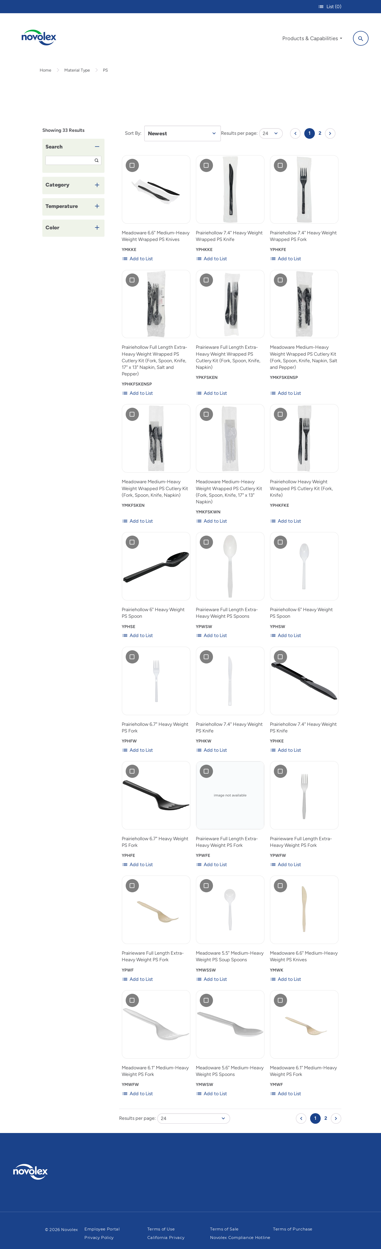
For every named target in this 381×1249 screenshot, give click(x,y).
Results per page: (239, 138)
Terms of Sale (224, 1229)
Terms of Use (161, 1229)
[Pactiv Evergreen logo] (41, 1172)
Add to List (137, 264)
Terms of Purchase (292, 1229)
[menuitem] (309, 39)
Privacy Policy (99, 1238)
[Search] (357, 37)
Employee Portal (102, 1229)
